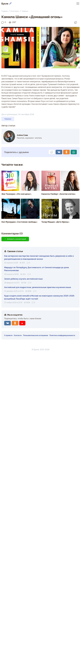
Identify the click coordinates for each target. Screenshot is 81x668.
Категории (14, 11)
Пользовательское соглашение (35, 335)
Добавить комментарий (15, 239)
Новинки (25, 11)
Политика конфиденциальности (62, 335)
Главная (4, 11)
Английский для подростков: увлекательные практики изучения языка (37, 287)
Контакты (18, 335)
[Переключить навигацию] (78, 3)
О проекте (8, 335)
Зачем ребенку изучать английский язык (23, 278)
